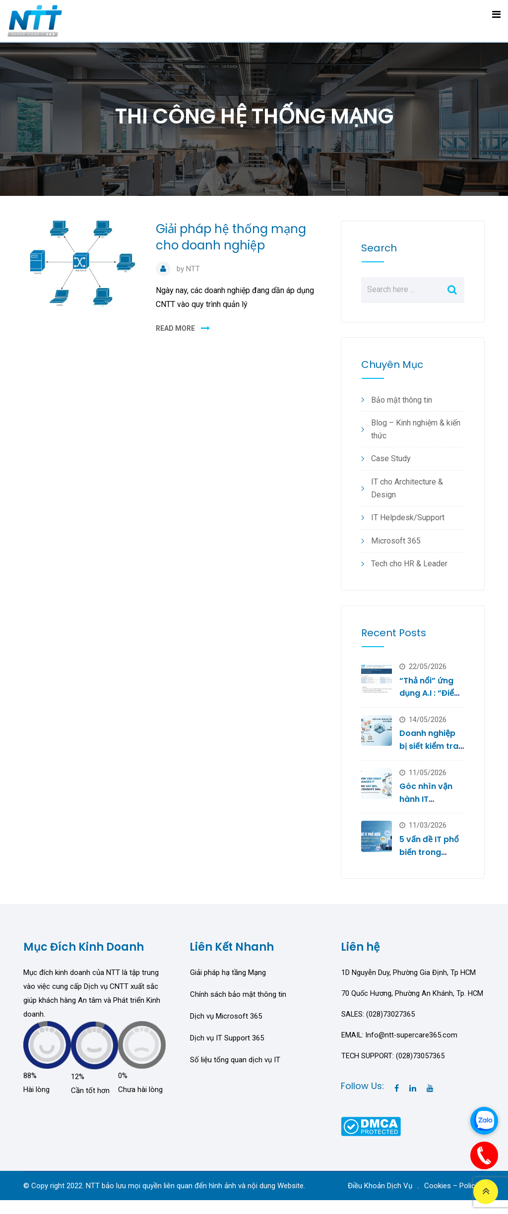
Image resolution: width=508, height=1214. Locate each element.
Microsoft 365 (396, 541)
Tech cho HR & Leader (409, 563)
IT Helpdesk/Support (407, 517)
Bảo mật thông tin (401, 400)
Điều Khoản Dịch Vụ (380, 1199)
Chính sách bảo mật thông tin (238, 994)
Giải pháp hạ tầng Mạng (228, 972)
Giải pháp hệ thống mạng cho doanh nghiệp (231, 237)
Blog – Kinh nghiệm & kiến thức (415, 429)
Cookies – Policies (454, 1199)
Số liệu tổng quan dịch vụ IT (235, 1059)
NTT (193, 268)
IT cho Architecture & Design (407, 488)
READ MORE (175, 328)
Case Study (391, 458)
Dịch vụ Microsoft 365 (226, 1016)
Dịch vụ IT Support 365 (227, 1037)
